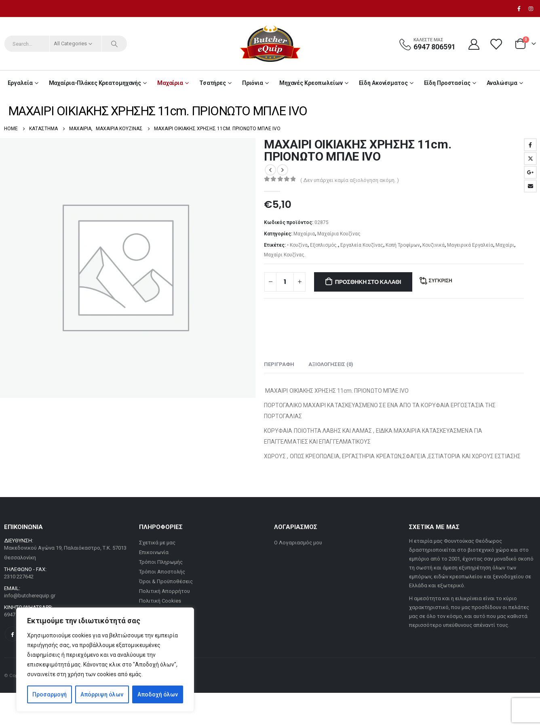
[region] (105, 659)
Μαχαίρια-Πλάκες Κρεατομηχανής (95, 83)
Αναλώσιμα (502, 83)
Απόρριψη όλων (101, 694)
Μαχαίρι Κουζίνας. (285, 255)
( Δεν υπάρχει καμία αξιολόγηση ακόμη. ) (349, 180)
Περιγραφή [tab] (279, 364)
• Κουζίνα (297, 245)
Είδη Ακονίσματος (383, 83)
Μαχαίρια (170, 83)
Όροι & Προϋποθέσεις (166, 581)
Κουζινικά (433, 245)
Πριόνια (252, 83)
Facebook (530, 144)
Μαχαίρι (505, 245)
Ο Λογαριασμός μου (298, 543)
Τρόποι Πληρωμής (161, 562)
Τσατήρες (212, 83)
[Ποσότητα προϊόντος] (285, 282)
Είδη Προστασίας (447, 83)
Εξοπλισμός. (324, 245)
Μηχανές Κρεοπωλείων (311, 83)
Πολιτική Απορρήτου (164, 591)
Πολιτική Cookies (160, 601)
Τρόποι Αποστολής (162, 572)
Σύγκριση (440, 280)
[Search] (114, 44)
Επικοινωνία (154, 552)
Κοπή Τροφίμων (403, 245)
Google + (530, 172)
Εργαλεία (20, 83)
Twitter (530, 158)
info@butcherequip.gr (29, 596)
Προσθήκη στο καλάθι (368, 282)
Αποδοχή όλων (157, 694)
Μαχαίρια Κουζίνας (339, 234)
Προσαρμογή (49, 694)
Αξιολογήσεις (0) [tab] (330, 364)
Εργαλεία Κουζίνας (361, 245)
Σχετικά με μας (157, 543)
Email (530, 186)
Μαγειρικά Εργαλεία (470, 245)
